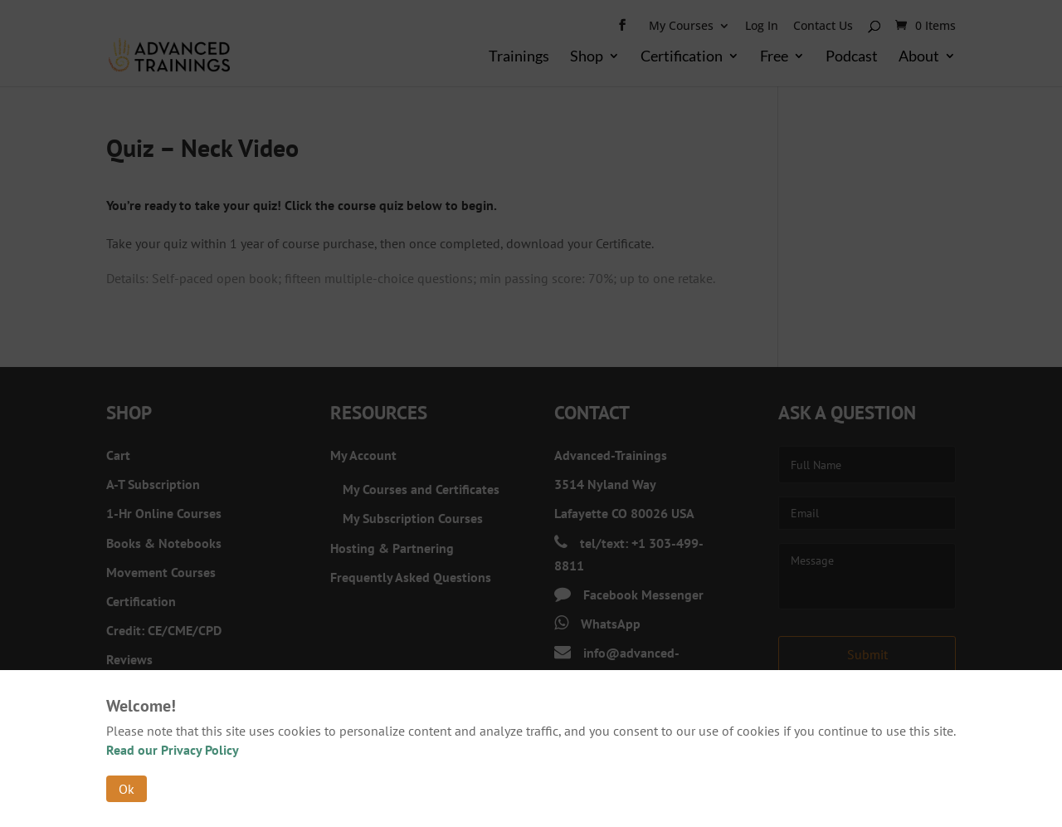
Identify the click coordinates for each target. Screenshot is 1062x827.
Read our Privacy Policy (172, 749)
